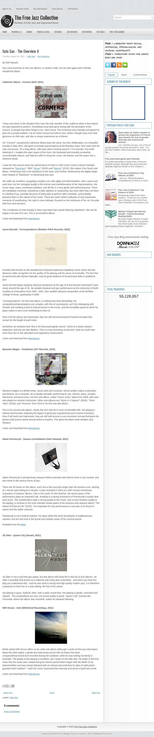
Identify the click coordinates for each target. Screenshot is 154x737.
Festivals (101, 31)
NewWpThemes (56, 734)
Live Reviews (72, 31)
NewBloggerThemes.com (102, 734)
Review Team (22, 9)
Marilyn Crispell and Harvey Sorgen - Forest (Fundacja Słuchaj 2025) (132, 213)
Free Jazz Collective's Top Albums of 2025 (131, 174)
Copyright (73, 9)
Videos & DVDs (43, 31)
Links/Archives (140, 75)
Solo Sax (31, 56)
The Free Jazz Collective (36, 17)
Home (4, 31)
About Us (6, 9)
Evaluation (57, 9)
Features (58, 31)
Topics (124, 75)
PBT (89, 734)
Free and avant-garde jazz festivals (122, 159)
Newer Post (8, 693)
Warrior (57, 168)
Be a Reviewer (40, 9)
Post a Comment (12, 711)
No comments (43, 56)
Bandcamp (34, 218)
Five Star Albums (117, 31)
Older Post (96, 693)
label (23, 524)
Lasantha (82, 734)
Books (29, 31)
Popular (111, 75)
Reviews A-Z (17, 31)
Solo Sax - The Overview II (20, 51)
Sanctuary (20, 168)
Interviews (87, 31)
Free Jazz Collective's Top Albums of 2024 (131, 191)
